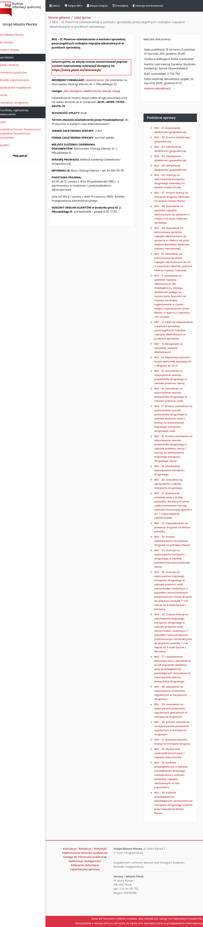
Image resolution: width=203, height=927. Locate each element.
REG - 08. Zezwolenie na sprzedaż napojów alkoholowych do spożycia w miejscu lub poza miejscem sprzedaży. (174, 223)
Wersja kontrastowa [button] (153, 6)
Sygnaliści (8, 145)
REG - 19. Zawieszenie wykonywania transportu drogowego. (172, 491)
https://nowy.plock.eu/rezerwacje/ (82, 70)
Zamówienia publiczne (17, 73)
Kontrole (7, 95)
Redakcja (89, 878)
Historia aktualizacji (159, 97)
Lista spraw (88, 18)
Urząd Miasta (10, 57)
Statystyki (104, 878)
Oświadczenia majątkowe (19, 88)
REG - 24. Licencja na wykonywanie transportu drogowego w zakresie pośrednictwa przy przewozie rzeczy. (174, 579)
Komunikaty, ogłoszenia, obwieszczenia (18, 112)
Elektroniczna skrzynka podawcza (89, 882)
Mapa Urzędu (103, 6)
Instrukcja (74, 878)
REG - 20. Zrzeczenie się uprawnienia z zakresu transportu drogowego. (171, 504)
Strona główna (65, 18)
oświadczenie (100, 80)
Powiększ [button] (126, 6)
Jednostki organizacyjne (18, 80)
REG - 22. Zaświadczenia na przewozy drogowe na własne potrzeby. (175, 548)
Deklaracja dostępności (89, 890)
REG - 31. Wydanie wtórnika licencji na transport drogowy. (173, 768)
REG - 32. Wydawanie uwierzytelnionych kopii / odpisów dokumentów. (172, 782)
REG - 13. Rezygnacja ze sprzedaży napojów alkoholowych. (171, 364)
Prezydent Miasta (13, 50)
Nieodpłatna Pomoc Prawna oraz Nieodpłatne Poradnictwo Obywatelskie (24, 133)
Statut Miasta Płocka (15, 35)
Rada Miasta (10, 42)
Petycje (7, 122)
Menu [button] (60, 6)
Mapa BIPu (79, 6)
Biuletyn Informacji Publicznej (25, 9)
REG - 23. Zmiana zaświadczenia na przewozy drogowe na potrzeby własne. (175, 561)
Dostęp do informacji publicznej (89, 886)
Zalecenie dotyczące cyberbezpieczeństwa (89, 896)
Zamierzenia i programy (18, 103)
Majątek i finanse (13, 65)
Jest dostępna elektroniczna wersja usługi (97, 91)
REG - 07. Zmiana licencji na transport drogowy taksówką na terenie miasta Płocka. (174, 205)
